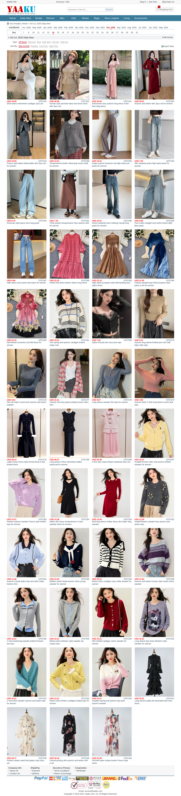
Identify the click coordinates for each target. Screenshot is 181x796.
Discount (32, 42)
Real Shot (46, 42)
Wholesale (81, 771)
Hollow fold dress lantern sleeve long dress (69, 256)
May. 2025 (163, 27)
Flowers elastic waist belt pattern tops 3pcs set (27, 735)
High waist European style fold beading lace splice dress (112, 258)
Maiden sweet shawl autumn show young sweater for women (69, 556)
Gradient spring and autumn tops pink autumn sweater (112, 676)
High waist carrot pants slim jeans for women (27, 256)
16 (63, 32)
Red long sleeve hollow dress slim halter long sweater (112, 496)
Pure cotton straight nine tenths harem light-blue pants (154, 198)
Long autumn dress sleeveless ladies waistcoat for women (69, 437)
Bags (97, 18)
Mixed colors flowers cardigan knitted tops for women (69, 676)
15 (58, 32)
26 (112, 32)
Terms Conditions (61, 771)
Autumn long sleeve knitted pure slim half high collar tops (154, 317)
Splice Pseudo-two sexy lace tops (112, 316)
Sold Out (64, 42)
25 (107, 32)
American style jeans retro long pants (27, 197)
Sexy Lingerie (111, 18)
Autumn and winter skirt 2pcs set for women (154, 77)
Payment (36, 771)
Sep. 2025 (121, 27)
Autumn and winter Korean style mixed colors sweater (154, 556)
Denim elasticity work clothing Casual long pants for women (112, 198)
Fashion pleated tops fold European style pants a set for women (154, 258)
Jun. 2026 (26, 27)
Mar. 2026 (58, 27)
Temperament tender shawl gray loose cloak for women (69, 138)
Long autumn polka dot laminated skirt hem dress (154, 676)
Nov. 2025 (100, 27)
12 (43, 32)
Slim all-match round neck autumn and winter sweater (27, 377)
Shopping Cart (165, 9)
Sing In (143, 2)
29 (127, 32)
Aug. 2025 (131, 27)
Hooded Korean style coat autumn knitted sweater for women (154, 437)
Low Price (43, 46)
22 (92, 32)
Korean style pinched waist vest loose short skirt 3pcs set (69, 78)
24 (102, 32)
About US (14, 771)
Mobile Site (12, 2)
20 (83, 32)
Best (39, 42)
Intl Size (55, 42)
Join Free (153, 2)
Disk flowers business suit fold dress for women (27, 317)
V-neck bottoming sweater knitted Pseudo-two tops (27, 616)
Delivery (35, 773)
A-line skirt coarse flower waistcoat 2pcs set (112, 435)
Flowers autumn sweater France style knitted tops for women (27, 496)
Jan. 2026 (79, 27)
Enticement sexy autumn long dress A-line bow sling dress (112, 78)
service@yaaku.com (93, 791)
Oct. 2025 (110, 27)
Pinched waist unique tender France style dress (112, 735)
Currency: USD (62, 2)
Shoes (85, 18)
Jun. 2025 (153, 27)
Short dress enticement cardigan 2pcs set (27, 77)
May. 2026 (36, 27)
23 (97, 32)
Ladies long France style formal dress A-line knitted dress (27, 437)
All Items (23, 42)
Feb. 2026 (68, 27)
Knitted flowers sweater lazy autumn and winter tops (154, 496)
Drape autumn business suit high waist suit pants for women (112, 138)
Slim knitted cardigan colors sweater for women (112, 616)
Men (62, 18)
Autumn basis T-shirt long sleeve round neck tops (154, 377)
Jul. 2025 (143, 27)
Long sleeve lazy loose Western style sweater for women (154, 616)
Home (12, 18)
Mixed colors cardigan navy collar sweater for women (112, 556)
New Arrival (24, 46)
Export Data (168, 46)
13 (48, 32)
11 (38, 32)
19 (78, 32)
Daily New (25, 18)
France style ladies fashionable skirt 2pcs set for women (27, 138)
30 (132, 32)
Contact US (15, 773)
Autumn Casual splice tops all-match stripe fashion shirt (27, 556)
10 (33, 32)
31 (137, 32)
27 (117, 32)
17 (68, 32)
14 (53, 32)
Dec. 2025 (89, 27)
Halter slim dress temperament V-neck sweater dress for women (69, 496)
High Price (53, 46)
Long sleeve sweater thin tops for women (112, 376)
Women (50, 18)
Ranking (34, 46)
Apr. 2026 (47, 27)
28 (122, 32)
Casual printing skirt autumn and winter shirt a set (69, 735)
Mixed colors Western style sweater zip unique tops (69, 616)
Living (126, 18)
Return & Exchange (62, 773)
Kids (73, 18)
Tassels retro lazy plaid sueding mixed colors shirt (69, 377)
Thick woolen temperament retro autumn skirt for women (69, 198)
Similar (38, 18)
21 (87, 32)
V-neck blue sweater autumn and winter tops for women (27, 676)
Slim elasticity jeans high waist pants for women (154, 138)
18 (73, 32)
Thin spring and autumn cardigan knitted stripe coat (69, 317)
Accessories (140, 18)
